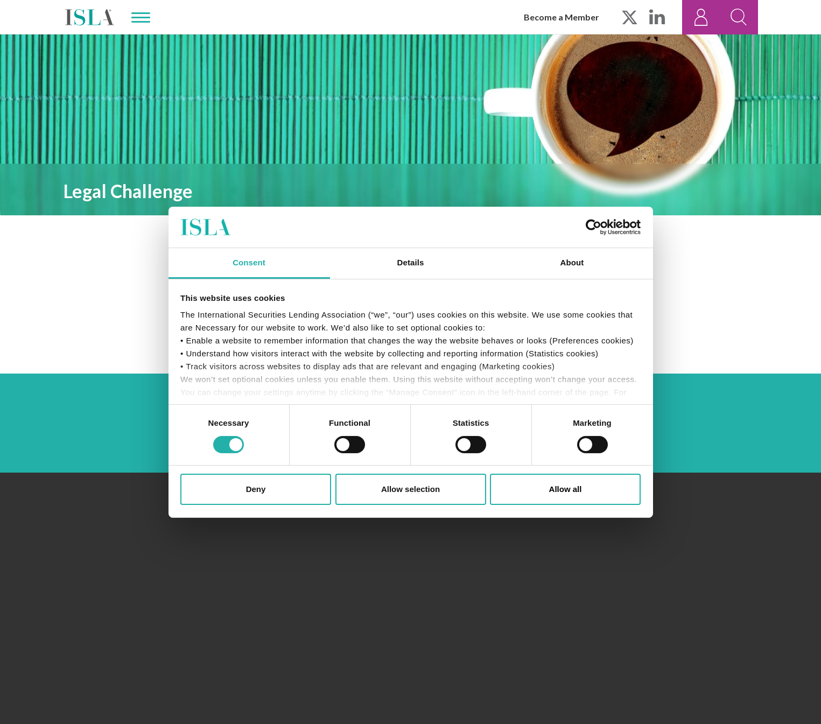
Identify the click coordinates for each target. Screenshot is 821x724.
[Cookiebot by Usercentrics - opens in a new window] (593, 227)
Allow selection (410, 489)
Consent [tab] (249, 262)
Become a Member (561, 17)
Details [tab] (410, 262)
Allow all (565, 489)
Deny (256, 489)
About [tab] (572, 262)
